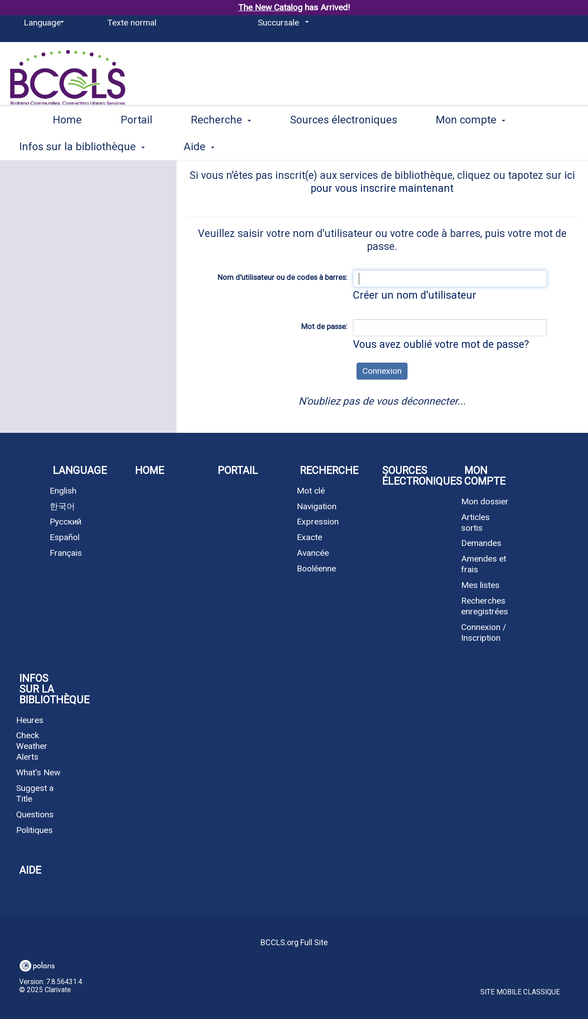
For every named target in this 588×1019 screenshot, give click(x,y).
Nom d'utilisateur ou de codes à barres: (283, 277)
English (63, 491)
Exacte (309, 537)
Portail (136, 145)
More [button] (456, 146)
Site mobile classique (520, 992)
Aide (30, 870)
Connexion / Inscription (483, 632)
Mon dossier (484, 501)
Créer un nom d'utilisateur (414, 295)
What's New (38, 772)
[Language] (42, 23)
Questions (35, 814)
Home (67, 145)
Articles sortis (475, 522)
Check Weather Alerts (31, 746)
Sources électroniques (343, 145)
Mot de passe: (324, 326)
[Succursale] (281, 23)
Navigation (316, 506)
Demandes (481, 543)
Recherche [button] (221, 145)
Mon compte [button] (484, 476)
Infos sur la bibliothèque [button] (50, 689)
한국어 (62, 506)
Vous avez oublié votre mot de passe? (441, 344)
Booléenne (316, 568)
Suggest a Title (35, 793)
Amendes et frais (483, 564)
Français (66, 553)
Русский (65, 521)
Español (65, 537)
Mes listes (480, 585)
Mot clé (311, 491)
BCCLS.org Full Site (294, 942)
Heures (29, 720)
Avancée (313, 553)
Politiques (34, 830)
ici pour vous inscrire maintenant (443, 181)
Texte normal (131, 22)
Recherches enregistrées (484, 606)
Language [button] (80, 471)
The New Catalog (270, 7)
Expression (318, 521)
